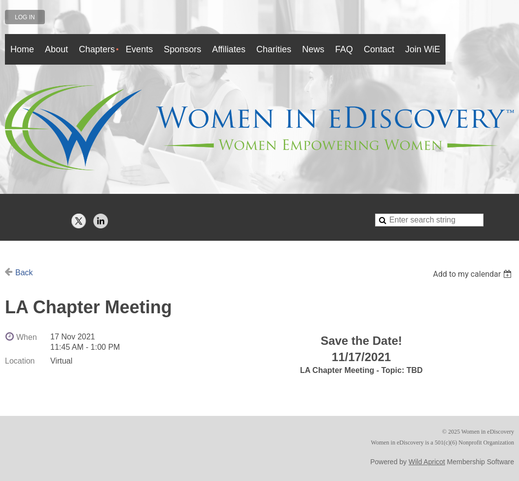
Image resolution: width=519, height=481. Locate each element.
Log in (25, 17)
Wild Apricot (427, 462)
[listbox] (473, 274)
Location (20, 361)
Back (24, 272)
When (26, 337)
